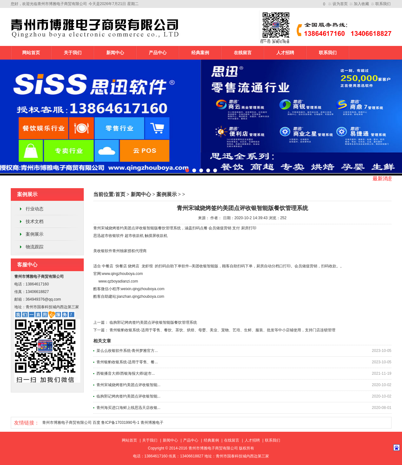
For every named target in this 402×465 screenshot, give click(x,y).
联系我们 (383, 4)
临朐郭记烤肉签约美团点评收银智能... (128, 396)
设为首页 (340, 4)
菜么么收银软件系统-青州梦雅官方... (127, 350)
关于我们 (73, 52)
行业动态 (34, 208)
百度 (96, 422)
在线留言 (243, 52)
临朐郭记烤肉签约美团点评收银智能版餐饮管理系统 (153, 322)
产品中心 (158, 52)
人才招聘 (285, 52)
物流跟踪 (34, 246)
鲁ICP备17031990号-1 (120, 422)
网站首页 (31, 52)
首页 (120, 194)
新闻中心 (115, 52)
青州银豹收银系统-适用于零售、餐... (127, 362)
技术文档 (34, 221)
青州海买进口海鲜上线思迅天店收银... (128, 407)
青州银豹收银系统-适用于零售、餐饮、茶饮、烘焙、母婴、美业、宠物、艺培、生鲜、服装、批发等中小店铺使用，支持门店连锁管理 (222, 330)
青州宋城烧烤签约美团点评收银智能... (128, 385)
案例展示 (34, 234)
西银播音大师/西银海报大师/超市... (125, 373)
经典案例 (200, 52)
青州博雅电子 (152, 422)
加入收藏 (361, 4)
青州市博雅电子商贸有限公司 (67, 422)
